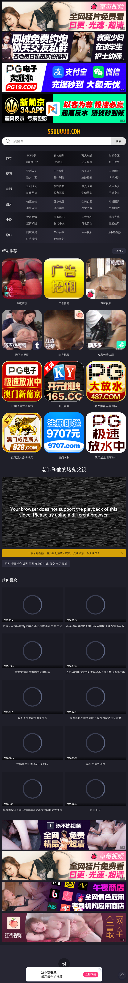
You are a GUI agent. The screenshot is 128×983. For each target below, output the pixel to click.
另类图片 (114, 208)
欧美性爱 (114, 186)
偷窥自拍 (31, 201)
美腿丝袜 (31, 208)
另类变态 (114, 192)
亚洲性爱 (31, 186)
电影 (9, 189)
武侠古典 (114, 217)
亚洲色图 (59, 201)
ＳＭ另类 (114, 177)
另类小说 (59, 223)
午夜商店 (59, 232)
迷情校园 (31, 223)
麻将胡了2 (32, 162)
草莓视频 (86, 232)
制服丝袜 (31, 192)
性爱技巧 (114, 223)
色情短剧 (59, 238)
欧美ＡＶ (86, 171)
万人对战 (86, 155)
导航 (9, 235)
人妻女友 (86, 217)
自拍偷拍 (59, 171)
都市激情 (31, 217)
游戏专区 (114, 155)
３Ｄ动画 (114, 171)
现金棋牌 (86, 162)
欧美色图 (86, 201)
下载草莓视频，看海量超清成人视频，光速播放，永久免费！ (76, 553)
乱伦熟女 (86, 192)
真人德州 (59, 155)
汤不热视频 (114, 232)
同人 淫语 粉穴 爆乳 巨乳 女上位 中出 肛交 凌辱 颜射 (36, 563)
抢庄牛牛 (114, 162)
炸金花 (59, 162)
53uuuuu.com (64, 131)
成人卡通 (86, 186)
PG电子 (31, 155)
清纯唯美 (59, 208)
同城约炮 (31, 232)
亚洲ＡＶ (31, 171)
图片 (9, 204)
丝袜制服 (59, 177)
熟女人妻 (31, 177)
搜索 (118, 141)
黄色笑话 (86, 223)
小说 (9, 219)
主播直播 (86, 177)
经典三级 (59, 192)
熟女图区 (86, 208)
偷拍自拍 (59, 186)
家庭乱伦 (59, 217)
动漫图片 (114, 201)
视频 (9, 173)
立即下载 (90, 974)
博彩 (9, 158)
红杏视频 (31, 238)
